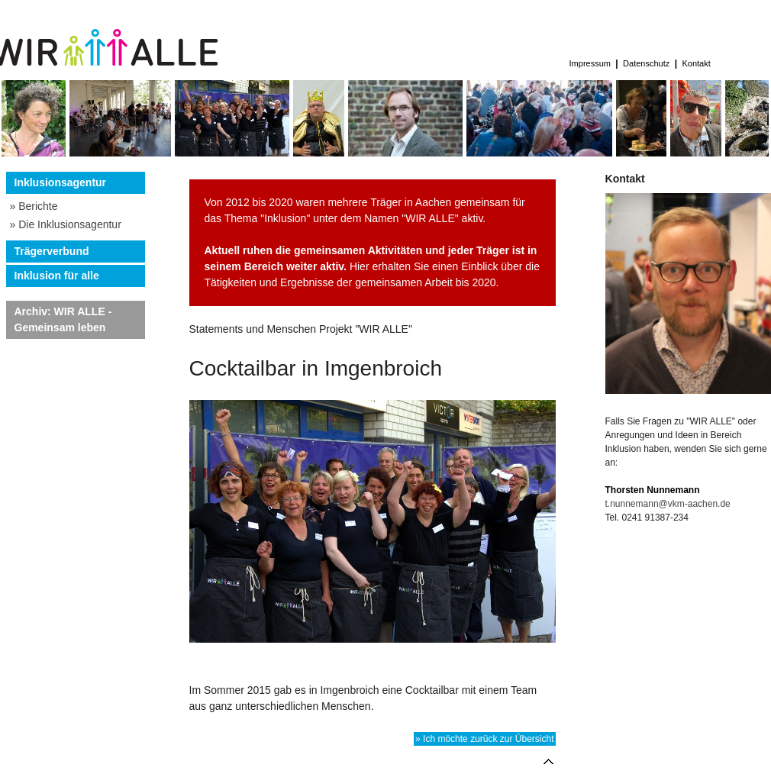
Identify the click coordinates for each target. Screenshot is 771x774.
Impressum (590, 63)
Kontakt (695, 63)
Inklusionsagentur (61, 182)
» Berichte (34, 206)
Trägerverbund (52, 251)
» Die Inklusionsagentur (65, 224)
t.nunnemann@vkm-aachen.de (668, 503)
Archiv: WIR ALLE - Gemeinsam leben (63, 319)
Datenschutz (646, 63)
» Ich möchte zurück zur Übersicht (484, 739)
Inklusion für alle (57, 275)
